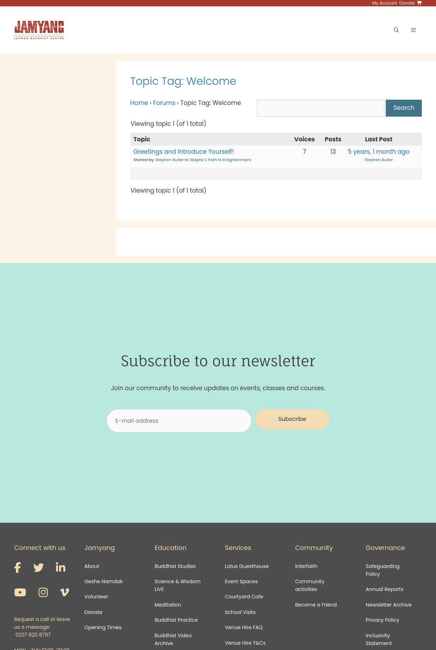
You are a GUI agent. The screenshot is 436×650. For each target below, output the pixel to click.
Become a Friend (316, 604)
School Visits (240, 612)
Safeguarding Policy (383, 570)
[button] (292, 419)
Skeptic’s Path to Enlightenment (220, 160)
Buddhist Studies (175, 566)
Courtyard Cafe (244, 596)
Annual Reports (384, 589)
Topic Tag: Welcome (183, 81)
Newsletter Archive (389, 604)
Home (139, 103)
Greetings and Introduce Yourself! (183, 151)
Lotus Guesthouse (247, 566)
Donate (93, 612)
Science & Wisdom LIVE (178, 585)
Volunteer (96, 596)
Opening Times (102, 627)
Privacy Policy (383, 619)
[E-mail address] (179, 421)
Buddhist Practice (176, 619)
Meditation (168, 604)
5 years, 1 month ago (379, 151)
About (91, 566)
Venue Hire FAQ (244, 627)
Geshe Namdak (103, 581)
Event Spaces (241, 581)
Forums (164, 103)
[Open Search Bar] (396, 30)
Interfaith (306, 566)
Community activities (310, 585)
